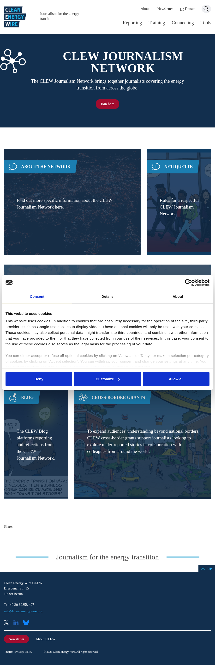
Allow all (176, 379)
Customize (108, 379)
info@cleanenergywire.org (23, 611)
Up (209, 569)
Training (157, 22)
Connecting (183, 22)
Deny (39, 379)
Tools (206, 22)
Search (206, 9)
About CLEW (46, 639)
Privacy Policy (23, 651)
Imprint (9, 651)
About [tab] (178, 296)
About (145, 9)
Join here (107, 104)
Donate (190, 9)
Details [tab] (107, 296)
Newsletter (165, 9)
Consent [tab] (37, 296)
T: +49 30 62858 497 (19, 605)
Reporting (132, 22)
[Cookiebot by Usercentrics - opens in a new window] (188, 282)
